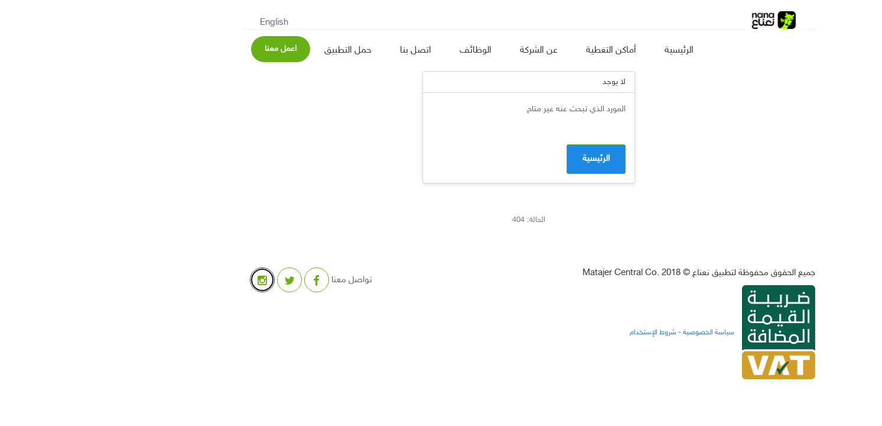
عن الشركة (451, 50)
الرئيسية (591, 50)
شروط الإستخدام (565, 332)
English (187, 23)
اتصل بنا (328, 50)
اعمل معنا (193, 49)
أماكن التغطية (524, 50)
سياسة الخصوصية (620, 332)
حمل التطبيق (260, 50)
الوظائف (388, 50)
